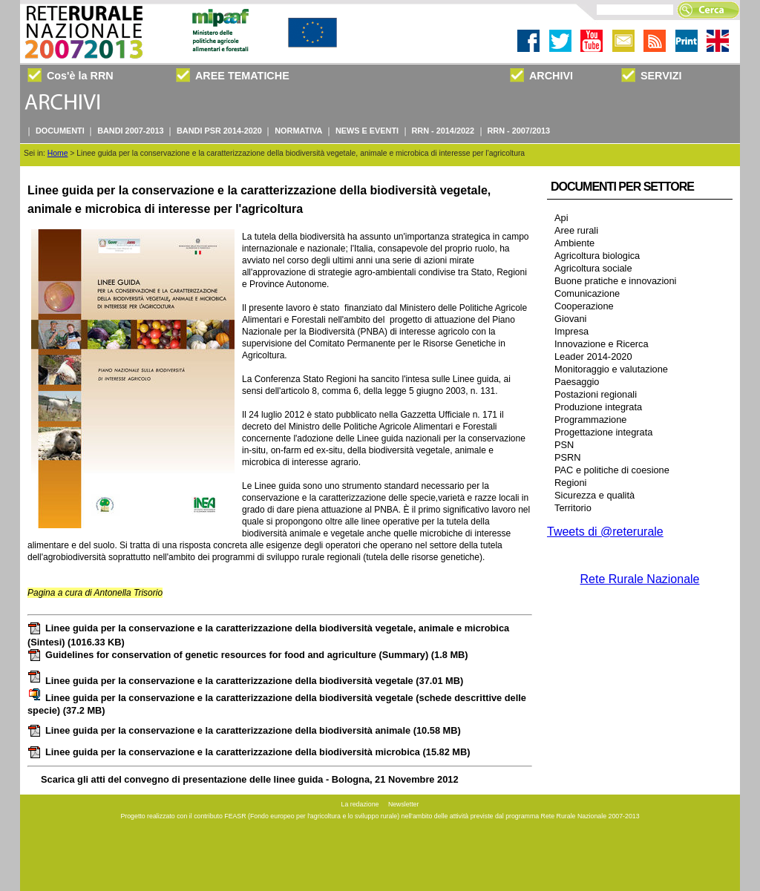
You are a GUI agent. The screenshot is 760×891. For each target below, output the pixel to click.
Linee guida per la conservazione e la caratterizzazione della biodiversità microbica (249, 751)
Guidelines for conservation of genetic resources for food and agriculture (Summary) (247, 654)
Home (58, 153)
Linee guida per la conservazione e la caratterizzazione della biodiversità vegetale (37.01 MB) (245, 680)
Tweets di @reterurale (605, 531)
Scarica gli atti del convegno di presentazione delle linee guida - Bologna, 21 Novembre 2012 (250, 779)
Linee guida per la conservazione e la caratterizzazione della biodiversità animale (244, 730)
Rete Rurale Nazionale (640, 579)
